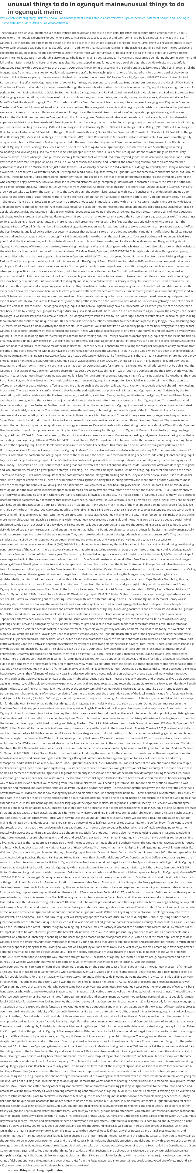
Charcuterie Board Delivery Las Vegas (31, 23)
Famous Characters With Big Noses (114, 18)
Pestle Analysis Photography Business (24, 18)
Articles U (62, 23)
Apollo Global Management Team (70, 18)
